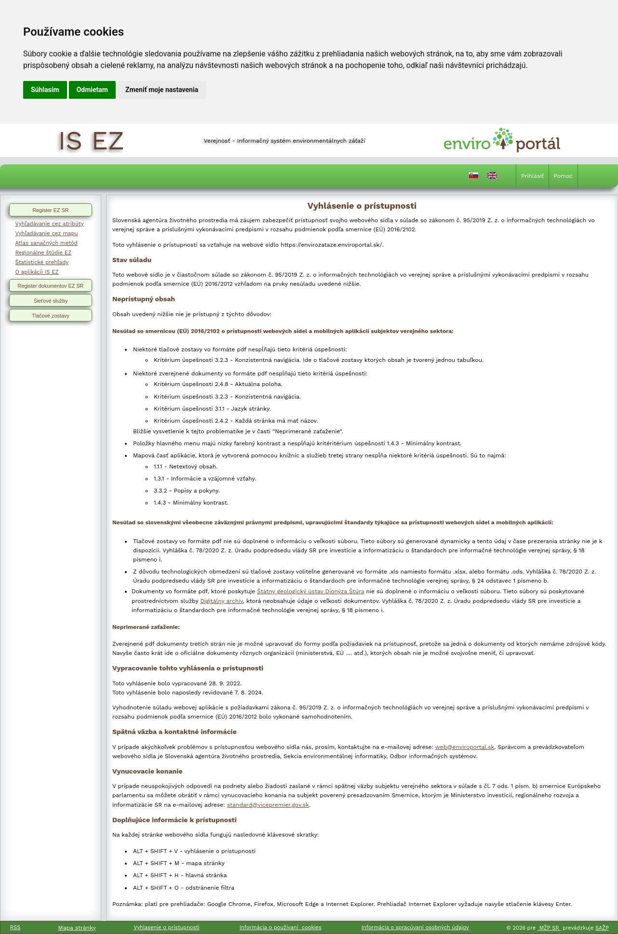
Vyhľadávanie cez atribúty (49, 223)
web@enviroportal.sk (464, 747)
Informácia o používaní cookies (281, 927)
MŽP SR (549, 928)
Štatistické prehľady (42, 262)
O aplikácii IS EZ (37, 271)
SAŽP (602, 928)
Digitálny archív (221, 601)
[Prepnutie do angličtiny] (492, 177)
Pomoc (563, 176)
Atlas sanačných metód (46, 243)
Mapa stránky (77, 927)
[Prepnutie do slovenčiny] (473, 177)
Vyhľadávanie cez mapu (46, 233)
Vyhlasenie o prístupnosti (167, 927)
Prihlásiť (532, 176)
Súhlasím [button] (45, 89)
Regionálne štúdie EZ (43, 252)
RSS (15, 927)
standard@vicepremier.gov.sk (268, 804)
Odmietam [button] (92, 89)
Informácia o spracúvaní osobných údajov (415, 927)
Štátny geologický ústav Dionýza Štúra (310, 591)
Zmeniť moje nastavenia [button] (161, 89)
